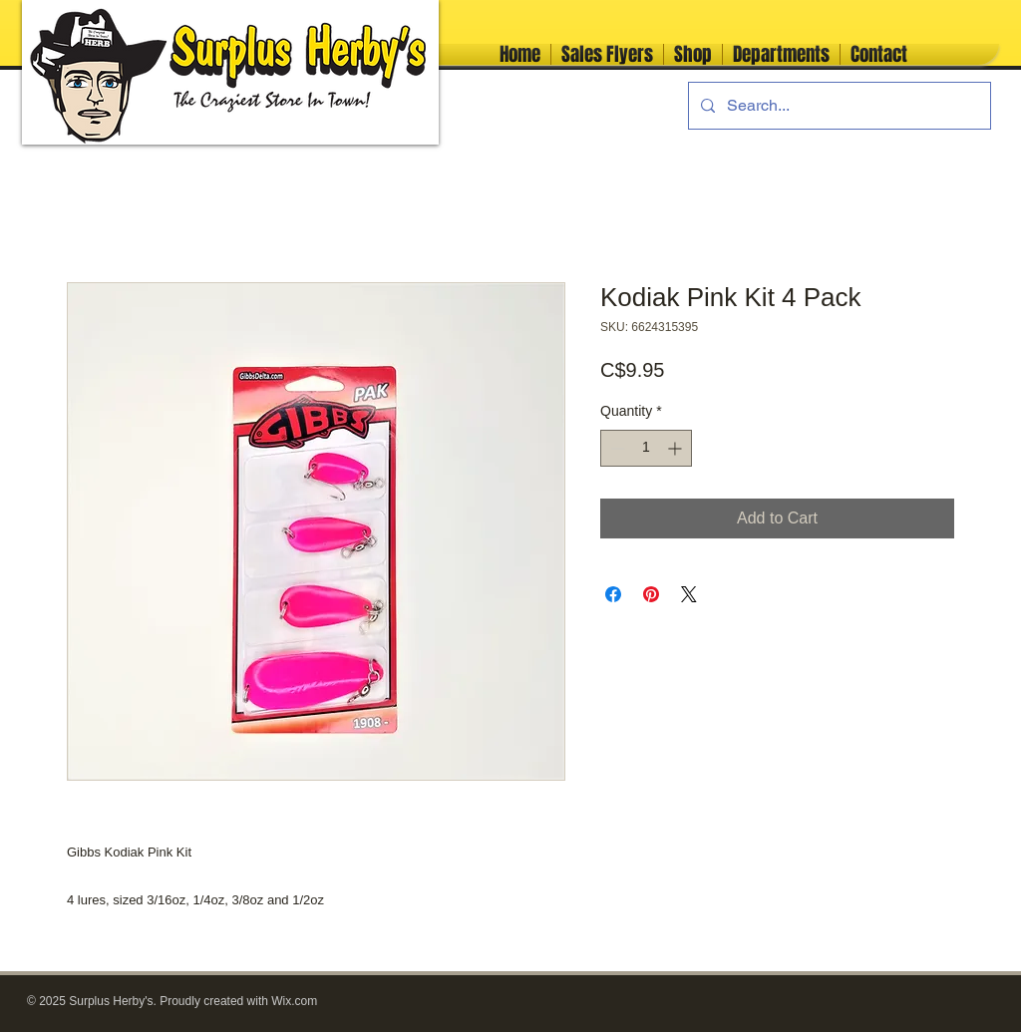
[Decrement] (615, 448)
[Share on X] (689, 594)
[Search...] (837, 106)
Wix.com (294, 1001)
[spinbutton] (646, 448)
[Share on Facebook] (613, 594)
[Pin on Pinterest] (651, 594)
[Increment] (676, 448)
